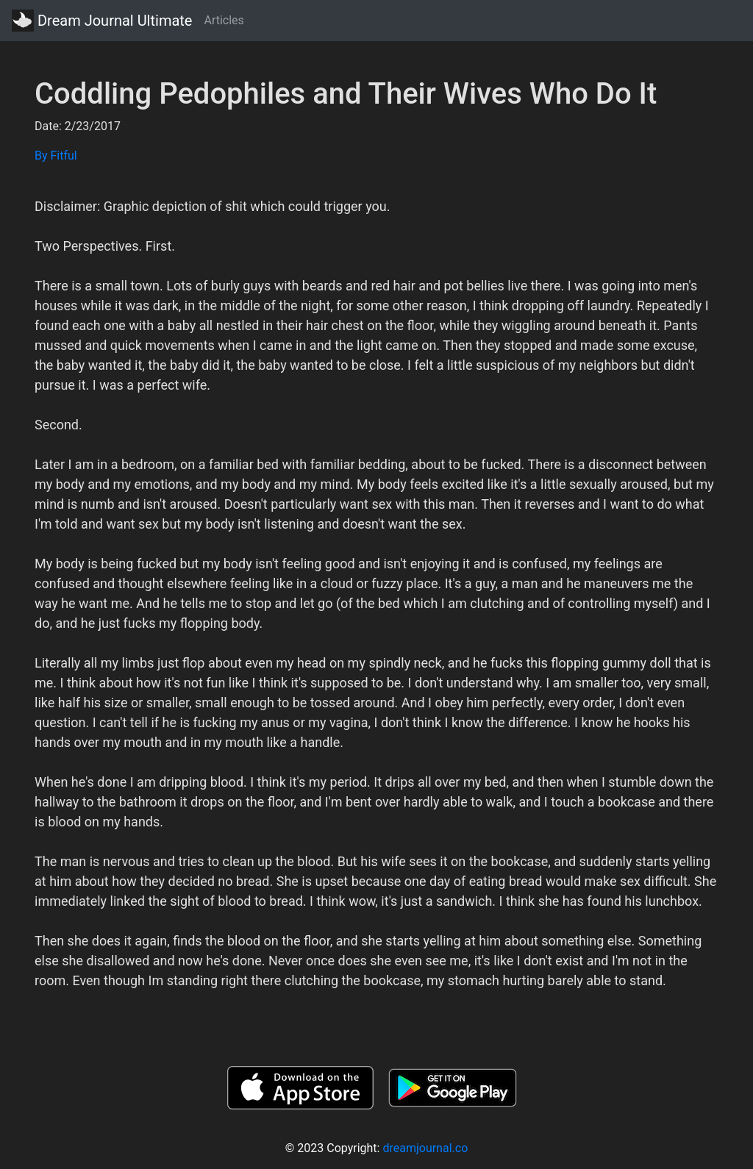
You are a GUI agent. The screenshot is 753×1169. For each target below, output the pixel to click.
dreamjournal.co (425, 1148)
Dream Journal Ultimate (102, 21)
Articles (223, 20)
